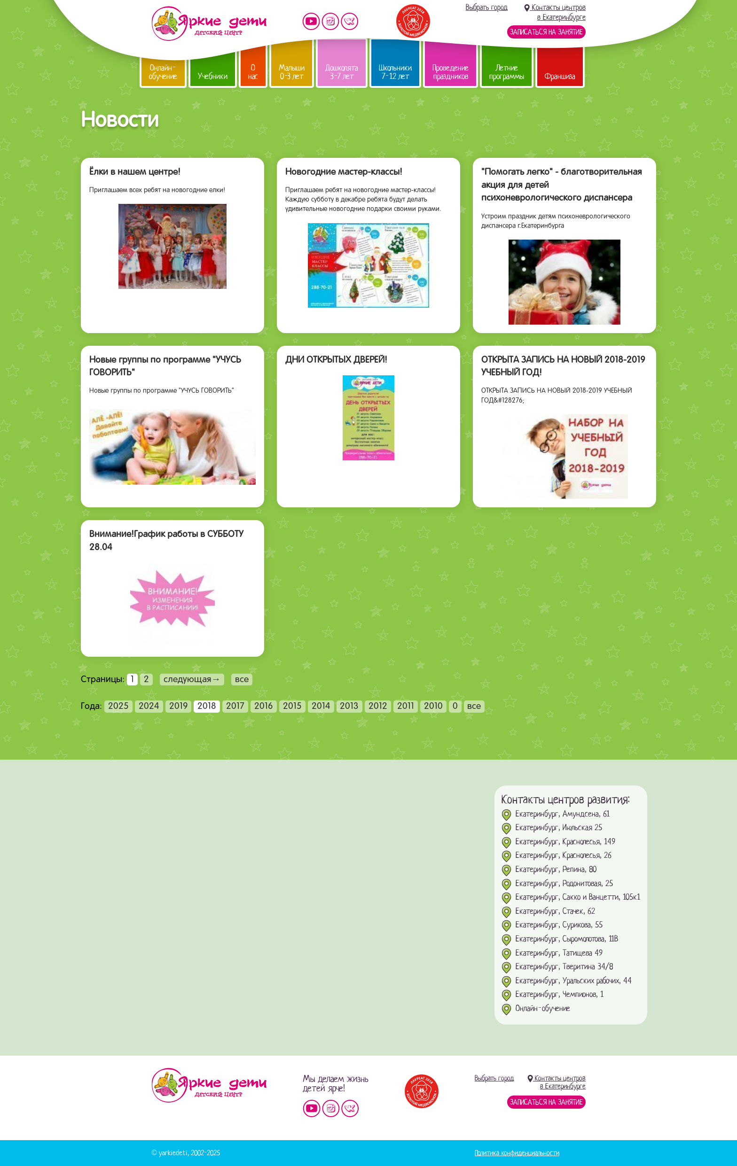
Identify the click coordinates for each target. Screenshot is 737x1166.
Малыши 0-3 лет (292, 72)
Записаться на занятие (546, 32)
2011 (405, 706)
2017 (235, 706)
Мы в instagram (330, 21)
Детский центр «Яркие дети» (209, 1085)
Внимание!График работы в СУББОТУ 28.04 (166, 541)
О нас (253, 72)
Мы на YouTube (311, 21)
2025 (118, 706)
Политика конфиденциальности (517, 1153)
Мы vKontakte (350, 21)
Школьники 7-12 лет (395, 72)
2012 (377, 706)
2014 (321, 706)
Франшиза (560, 76)
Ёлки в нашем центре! (134, 172)
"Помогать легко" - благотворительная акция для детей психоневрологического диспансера (561, 185)
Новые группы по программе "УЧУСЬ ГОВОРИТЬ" (165, 367)
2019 (178, 706)
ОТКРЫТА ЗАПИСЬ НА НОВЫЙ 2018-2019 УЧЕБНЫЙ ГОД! (563, 367)
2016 (263, 706)
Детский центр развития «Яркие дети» (209, 23)
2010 (433, 706)
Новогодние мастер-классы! (343, 172)
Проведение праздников (450, 72)
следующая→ (192, 680)
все (242, 680)
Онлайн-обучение (163, 72)
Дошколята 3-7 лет (341, 72)
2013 (349, 706)
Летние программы (506, 72)
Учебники (212, 76)
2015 (292, 706)
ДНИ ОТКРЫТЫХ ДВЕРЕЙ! (336, 360)
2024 (149, 706)
